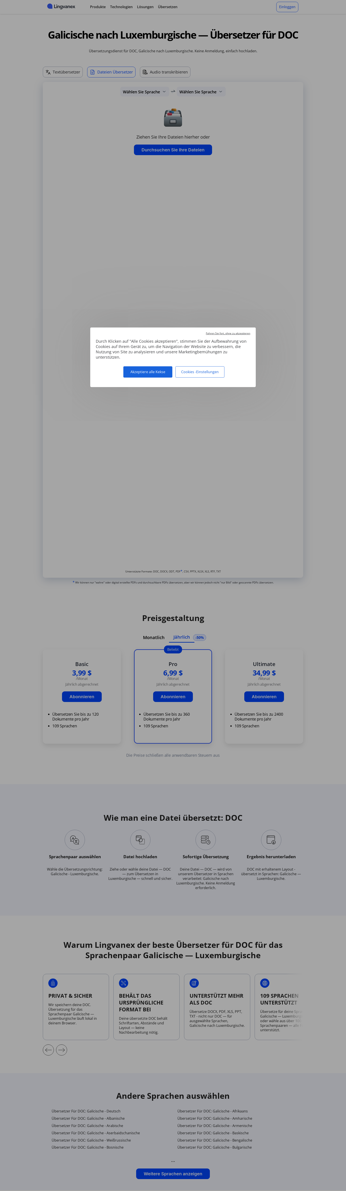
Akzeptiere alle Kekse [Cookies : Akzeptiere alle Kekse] (147, 371)
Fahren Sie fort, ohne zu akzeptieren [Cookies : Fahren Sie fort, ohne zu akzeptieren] (228, 333)
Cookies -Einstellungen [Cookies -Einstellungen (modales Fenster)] (200, 371)
